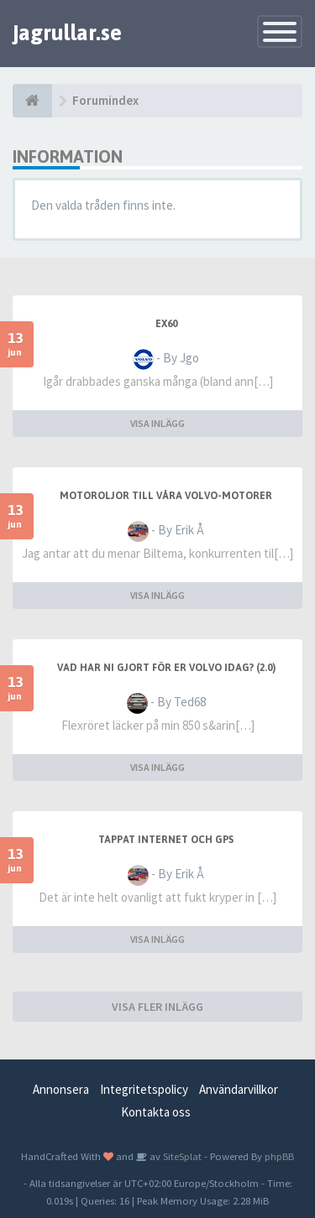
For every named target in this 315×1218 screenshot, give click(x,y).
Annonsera (61, 1089)
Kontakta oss (156, 1112)
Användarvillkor (238, 1089)
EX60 (166, 324)
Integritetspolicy (144, 1089)
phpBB (279, 1156)
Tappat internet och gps (166, 840)
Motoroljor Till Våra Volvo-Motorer (166, 496)
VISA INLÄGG (157, 423)
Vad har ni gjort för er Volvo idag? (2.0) (166, 668)
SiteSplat (181, 1156)
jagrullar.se (67, 32)
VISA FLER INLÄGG (157, 1006)
